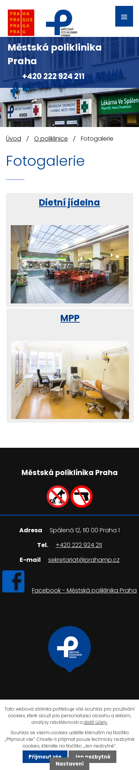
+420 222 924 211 (53, 76)
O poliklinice (51, 138)
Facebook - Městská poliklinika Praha (84, 590)
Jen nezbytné (92, 756)
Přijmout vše (45, 756)
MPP (70, 318)
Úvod (13, 138)
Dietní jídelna (69, 202)
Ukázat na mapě (69, 679)
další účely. (96, 722)
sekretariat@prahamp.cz (84, 560)
